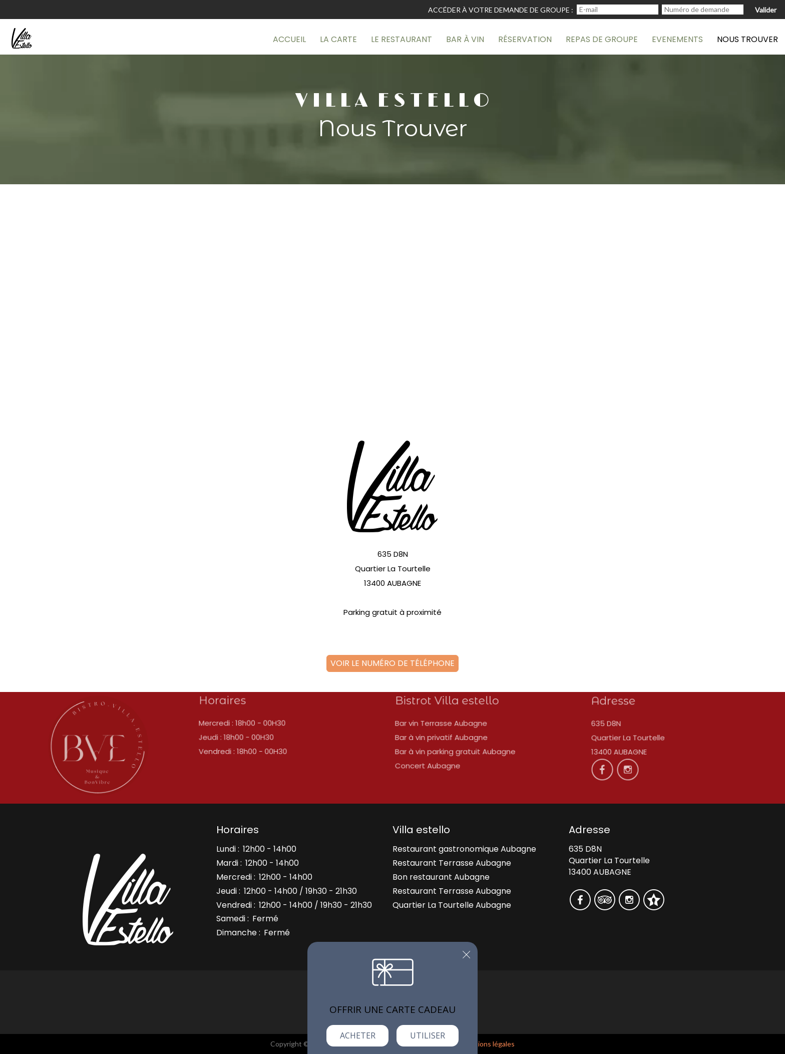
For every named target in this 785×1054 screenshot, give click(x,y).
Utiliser (427, 1035)
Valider (765, 10)
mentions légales (488, 1043)
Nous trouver (747, 39)
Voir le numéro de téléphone (392, 663)
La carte (338, 39)
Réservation (525, 39)
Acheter (357, 1035)
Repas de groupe (602, 39)
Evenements (677, 39)
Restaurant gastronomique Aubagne (464, 849)
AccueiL (289, 39)
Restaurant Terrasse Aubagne (451, 863)
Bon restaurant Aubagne (441, 877)
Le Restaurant (401, 39)
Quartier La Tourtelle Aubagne (451, 905)
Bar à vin (465, 39)
